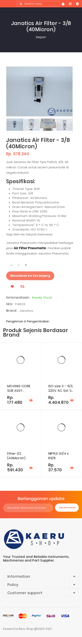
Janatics (26, 310)
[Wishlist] (12, 286)
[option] (14, 124)
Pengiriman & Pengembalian (27, 321)
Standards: (21, 229)
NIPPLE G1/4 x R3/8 (58, 455)
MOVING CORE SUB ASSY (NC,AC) (18, 388)
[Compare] (22, 286)
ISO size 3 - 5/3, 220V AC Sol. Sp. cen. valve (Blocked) (61, 388)
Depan (41, 37)
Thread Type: (23, 189)
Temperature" (24, 225)
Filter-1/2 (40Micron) (16, 455)
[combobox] (38, 3)
